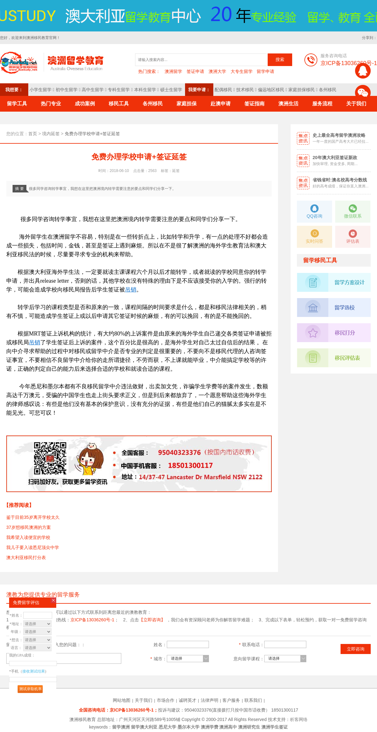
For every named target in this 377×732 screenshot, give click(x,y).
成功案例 (85, 103)
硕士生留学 (171, 89)
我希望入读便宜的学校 (28, 537)
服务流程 (322, 103)
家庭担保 (187, 103)
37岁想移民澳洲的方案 (28, 527)
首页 (32, 133)
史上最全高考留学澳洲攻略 (339, 135)
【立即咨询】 (152, 619)
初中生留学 (67, 89)
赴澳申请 (220, 103)
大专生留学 (242, 71)
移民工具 (119, 103)
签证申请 (195, 71)
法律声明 (209, 700)
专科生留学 (119, 89)
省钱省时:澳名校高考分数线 (340, 179)
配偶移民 (223, 89)
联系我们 (253, 700)
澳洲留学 (173, 71)
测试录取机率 (30, 689)
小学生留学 (41, 89)
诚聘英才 (187, 700)
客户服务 (231, 700)
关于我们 (143, 700)
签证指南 (254, 103)
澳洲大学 (217, 71)
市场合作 (165, 700)
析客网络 (299, 719)
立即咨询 (355, 649)
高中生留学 (93, 89)
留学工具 (17, 103)
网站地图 (121, 700)
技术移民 (245, 89)
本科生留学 (145, 89)
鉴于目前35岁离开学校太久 (33, 517)
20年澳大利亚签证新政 (335, 157)
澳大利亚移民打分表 (26, 557)
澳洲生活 (288, 103)
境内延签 (51, 133)
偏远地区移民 (271, 89)
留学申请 (265, 71)
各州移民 (327, 89)
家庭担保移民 (301, 89)
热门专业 (51, 103)
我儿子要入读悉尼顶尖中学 (32, 547)
